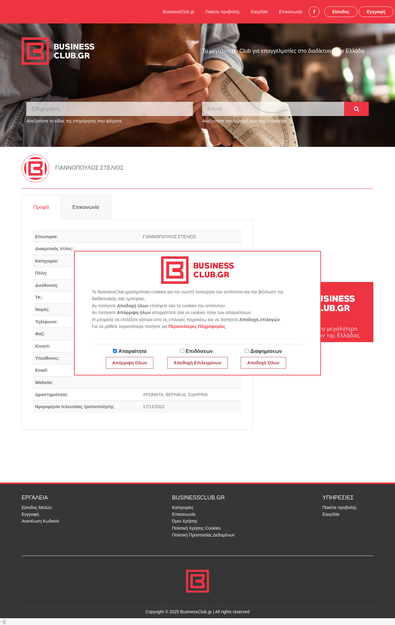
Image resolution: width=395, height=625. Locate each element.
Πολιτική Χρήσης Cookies (196, 528)
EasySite (259, 11)
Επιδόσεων (199, 351)
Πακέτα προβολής (223, 11)
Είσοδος (341, 11)
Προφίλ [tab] (41, 207)
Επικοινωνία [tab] (85, 207)
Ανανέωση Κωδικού (40, 521)
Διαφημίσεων (266, 351)
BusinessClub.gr (178, 11)
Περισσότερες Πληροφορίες (197, 326)
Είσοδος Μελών (37, 507)
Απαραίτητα (132, 351)
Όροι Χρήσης (185, 521)
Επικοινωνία (290, 11)
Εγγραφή (376, 11)
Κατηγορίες (182, 507)
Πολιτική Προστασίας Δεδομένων (203, 534)
